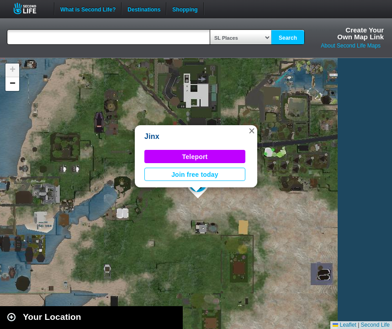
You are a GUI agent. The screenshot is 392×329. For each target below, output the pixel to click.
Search (288, 38)
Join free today (194, 174)
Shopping (184, 8)
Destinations (143, 8)
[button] (251, 130)
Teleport (195, 156)
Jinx (151, 136)
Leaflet (344, 325)
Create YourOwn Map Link (360, 33)
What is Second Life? (88, 8)
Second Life (30, 8)
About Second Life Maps (351, 45)
